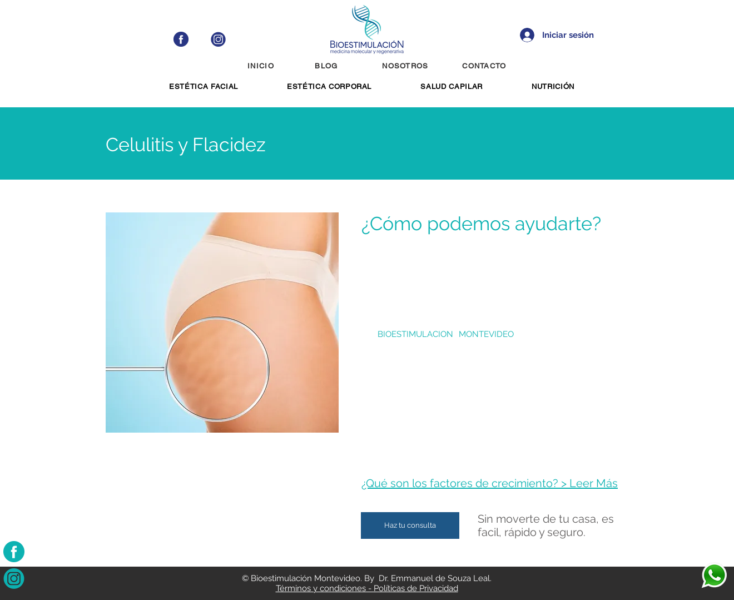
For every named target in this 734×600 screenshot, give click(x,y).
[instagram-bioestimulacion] (13, 578)
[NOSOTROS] (406, 65)
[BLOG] (327, 65)
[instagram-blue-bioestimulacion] (218, 39)
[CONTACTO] (485, 65)
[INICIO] (261, 65)
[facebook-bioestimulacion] (13, 551)
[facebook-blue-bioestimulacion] (181, 39)
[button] (203, 86)
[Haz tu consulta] (410, 525)
